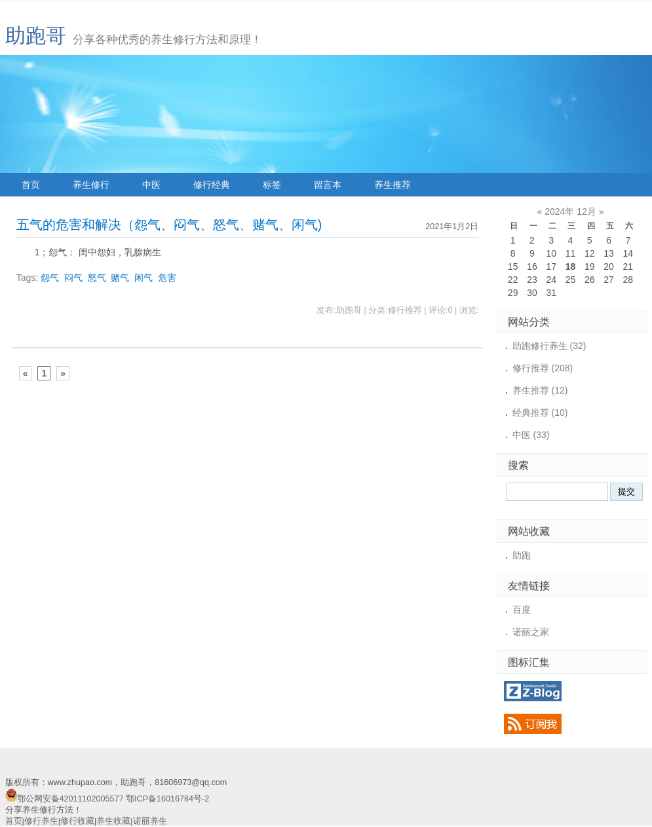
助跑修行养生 (549, 345)
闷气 (73, 277)
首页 (31, 184)
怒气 (97, 277)
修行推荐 (542, 368)
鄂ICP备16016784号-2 (167, 798)
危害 (167, 277)
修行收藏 (77, 821)
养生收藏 (113, 821)
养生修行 (91, 184)
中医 (151, 184)
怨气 (50, 277)
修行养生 (41, 821)
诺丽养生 (150, 821)
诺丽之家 (530, 632)
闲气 (143, 277)
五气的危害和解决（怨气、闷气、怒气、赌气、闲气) (169, 224)
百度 (521, 609)
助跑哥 (35, 35)
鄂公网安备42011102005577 (70, 798)
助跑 (521, 555)
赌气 (120, 277)
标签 (272, 184)
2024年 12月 (570, 211)
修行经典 (211, 184)
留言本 (327, 184)
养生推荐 (392, 184)
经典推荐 (540, 412)
